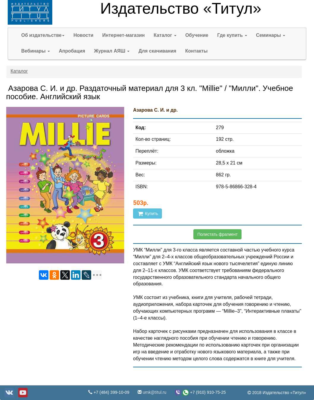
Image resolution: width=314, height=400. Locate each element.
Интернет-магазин (123, 35)
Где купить (232, 35)
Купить (147, 213)
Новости (83, 35)
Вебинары (35, 50)
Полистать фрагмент (217, 234)
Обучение (197, 35)
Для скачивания (157, 50)
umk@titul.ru (154, 392)
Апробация (72, 50)
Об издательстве (43, 35)
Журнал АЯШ (112, 50)
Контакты (196, 50)
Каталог (165, 35)
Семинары (270, 35)
